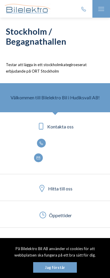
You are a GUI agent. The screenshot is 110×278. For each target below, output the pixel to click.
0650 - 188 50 (55, 143)
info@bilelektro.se (55, 158)
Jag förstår (55, 267)
